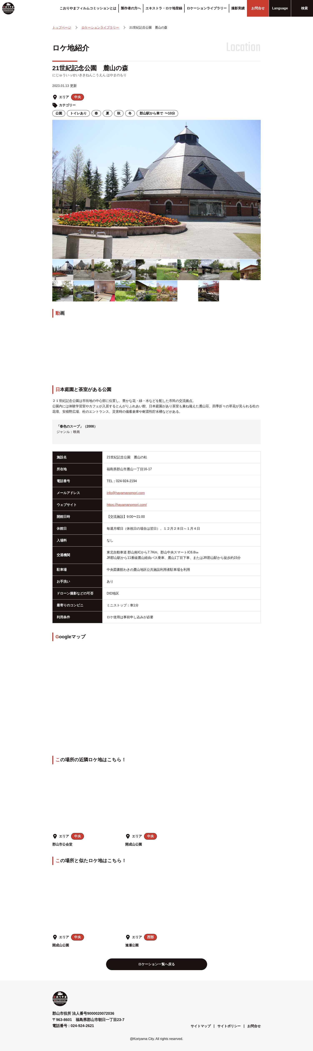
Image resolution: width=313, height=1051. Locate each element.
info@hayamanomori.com (126, 493)
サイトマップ (201, 1026)
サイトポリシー (229, 1026)
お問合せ (254, 1026)
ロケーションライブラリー (100, 27)
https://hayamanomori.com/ (127, 505)
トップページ (61, 27)
